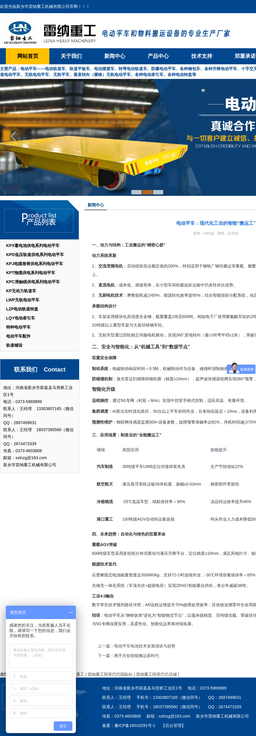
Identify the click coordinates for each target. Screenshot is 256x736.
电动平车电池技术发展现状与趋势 (144, 646)
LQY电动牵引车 (20, 318)
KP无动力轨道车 (21, 290)
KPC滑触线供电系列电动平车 (33, 281)
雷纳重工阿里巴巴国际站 (110, 674)
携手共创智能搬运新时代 (136, 655)
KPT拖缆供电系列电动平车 (30, 272)
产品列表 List (39, 219)
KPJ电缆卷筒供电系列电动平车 (34, 263)
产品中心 (158, 56)
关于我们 (71, 56)
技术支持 (201, 56)
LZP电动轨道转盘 (22, 309)
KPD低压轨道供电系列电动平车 (35, 254)
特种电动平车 (18, 327)
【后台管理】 (173, 725)
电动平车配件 (18, 336)
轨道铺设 (14, 345)
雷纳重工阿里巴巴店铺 (156, 674)
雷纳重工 (76, 674)
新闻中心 (114, 56)
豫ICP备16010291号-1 (134, 725)
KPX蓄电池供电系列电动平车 (33, 245)
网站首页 (27, 56)
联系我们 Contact (40, 369)
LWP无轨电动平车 (22, 300)
